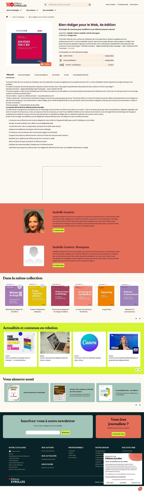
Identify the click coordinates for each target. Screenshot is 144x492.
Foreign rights (77, 457)
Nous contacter (77, 460)
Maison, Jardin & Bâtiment (18, 469)
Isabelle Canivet (73, 33)
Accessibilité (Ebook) (80, 75)
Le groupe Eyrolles (100, 451)
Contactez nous (118, 434)
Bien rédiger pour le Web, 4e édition (41, 17)
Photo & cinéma (14, 472)
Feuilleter (46, 64)
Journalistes (76, 451)
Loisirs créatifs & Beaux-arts (19, 466)
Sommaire (56, 75)
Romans (12, 454)
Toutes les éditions (41, 75)
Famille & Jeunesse (16, 460)
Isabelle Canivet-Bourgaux (90, 33)
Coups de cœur (16, 451)
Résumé (10, 74)
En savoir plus (58, 230)
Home (7, 17)
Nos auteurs (30, 10)
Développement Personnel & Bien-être (23, 457)
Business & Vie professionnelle (19, 475)
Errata (66, 75)
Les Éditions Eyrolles (128, 451)
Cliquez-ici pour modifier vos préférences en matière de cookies (115, 488)
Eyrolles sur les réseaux (53, 469)
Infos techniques (24, 75)
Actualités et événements (54, 460)
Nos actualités (48, 10)
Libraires (75, 454)
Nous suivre (134, 4)
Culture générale (15, 463)
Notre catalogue (13, 10)
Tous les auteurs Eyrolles (54, 451)
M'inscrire (65, 432)
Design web (72, 35)
